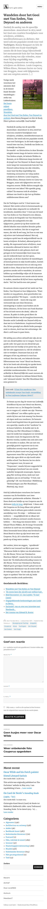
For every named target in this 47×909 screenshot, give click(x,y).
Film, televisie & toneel (15, 840)
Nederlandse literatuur (15, 852)
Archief (6, 883)
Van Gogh (17, 629)
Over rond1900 (10, 888)
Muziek (9, 849)
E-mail (7, 697)
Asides (8, 828)
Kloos (15, 626)
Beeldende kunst (13, 831)
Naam (7, 686)
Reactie (8, 655)
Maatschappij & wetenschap (17, 846)
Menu (40, 6)
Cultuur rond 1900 (10, 905)
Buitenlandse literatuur (15, 834)
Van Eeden (8, 629)
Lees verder (27, 788)
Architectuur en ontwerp (16, 825)
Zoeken (7, 863)
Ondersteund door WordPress (28, 905)
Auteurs (7, 893)
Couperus (7, 626)
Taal (7, 858)
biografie (33, 623)
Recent (7, 878)
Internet (9, 843)
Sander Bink (14, 621)
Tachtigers (22, 626)
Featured (9, 837)
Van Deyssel (32, 626)
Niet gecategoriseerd (14, 855)
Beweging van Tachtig (20, 623)
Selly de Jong (17, 504)
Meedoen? (8, 898)
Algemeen (10, 822)
